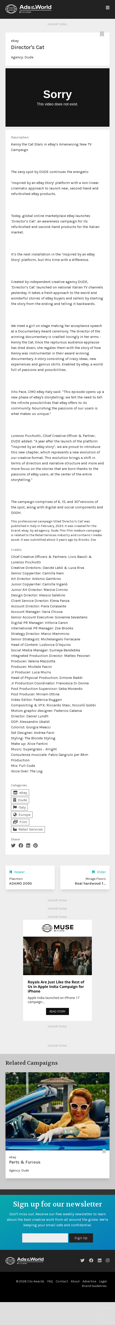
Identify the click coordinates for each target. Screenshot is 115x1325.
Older (99, 872)
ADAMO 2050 (20, 883)
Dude (29, 57)
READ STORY (57, 1011)
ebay (15, 40)
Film (20, 822)
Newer (17, 872)
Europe (21, 814)
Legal (103, 1281)
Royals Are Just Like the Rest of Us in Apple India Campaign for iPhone (56, 986)
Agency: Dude (19, 1170)
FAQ (50, 1281)
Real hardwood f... (90, 883)
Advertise (89, 1281)
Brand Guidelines (94, 1286)
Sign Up (81, 1238)
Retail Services (28, 829)
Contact (62, 1281)
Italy (19, 807)
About (75, 1281)
